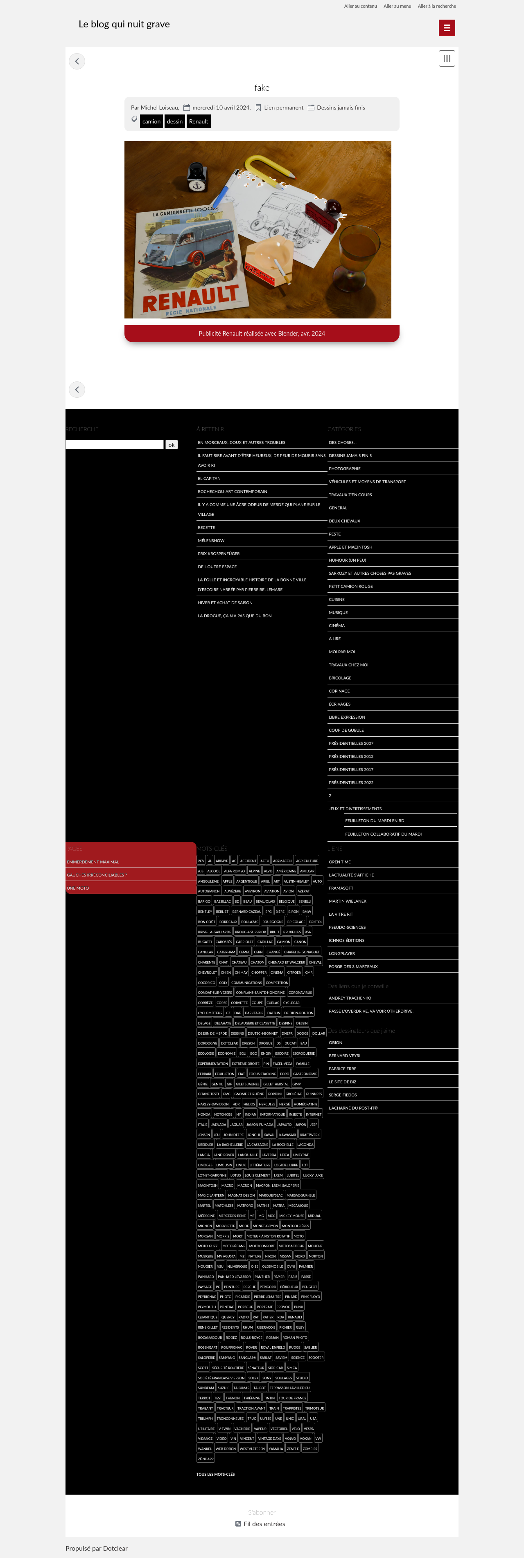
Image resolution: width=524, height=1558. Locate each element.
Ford (284, 1074)
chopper (259, 973)
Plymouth (207, 1307)
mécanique (298, 1206)
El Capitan (209, 478)
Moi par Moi (342, 652)
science (298, 1358)
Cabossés (224, 943)
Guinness (314, 1095)
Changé (273, 953)
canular (205, 953)
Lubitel (293, 1176)
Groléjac (294, 1095)
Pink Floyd (310, 1297)
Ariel (265, 882)
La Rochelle (283, 1145)
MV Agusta (226, 1257)
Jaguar (236, 1125)
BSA (308, 932)
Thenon (233, 1399)
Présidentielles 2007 (351, 743)
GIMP (296, 1084)
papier (279, 1277)
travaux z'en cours (350, 495)
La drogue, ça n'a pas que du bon (234, 616)
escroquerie (303, 1054)
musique (205, 1257)
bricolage (296, 922)
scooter (316, 1358)
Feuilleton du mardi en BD (374, 821)
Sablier (310, 1348)
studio (302, 1378)
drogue (266, 1044)
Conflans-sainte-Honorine (260, 993)
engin (266, 1054)
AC (234, 861)
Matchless (224, 1206)
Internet (313, 1115)
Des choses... (342, 442)
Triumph (205, 1419)
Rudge (294, 1348)
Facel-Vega (282, 1064)
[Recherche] (115, 446)
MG (261, 1216)
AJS (200, 871)
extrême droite (245, 1064)
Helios (249, 1105)
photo (226, 1297)
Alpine (254, 871)
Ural (302, 1419)
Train (274, 1409)
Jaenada (218, 1125)
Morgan (205, 1237)
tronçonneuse (230, 1419)
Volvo (290, 1439)
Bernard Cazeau (247, 912)
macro (227, 1186)
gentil (217, 1084)
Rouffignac (231, 1348)
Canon (300, 943)
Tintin (269, 1399)
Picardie (242, 1297)
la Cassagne (258, 1145)
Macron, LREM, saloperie (277, 1186)
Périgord (268, 1287)
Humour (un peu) (347, 560)
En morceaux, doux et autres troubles (241, 442)
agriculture (307, 861)
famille (302, 1064)
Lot (305, 1165)
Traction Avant (251, 1409)
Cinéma (337, 626)
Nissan (285, 1257)
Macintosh (208, 1186)
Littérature (260, 1165)
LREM (278, 1176)
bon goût (207, 922)
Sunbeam (206, 1389)
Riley (300, 1328)
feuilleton (224, 1074)
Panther (262, 1277)
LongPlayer (342, 953)
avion (288, 892)
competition (277, 983)
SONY (266, 1378)
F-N (266, 1064)
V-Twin (224, 1429)
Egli (242, 1054)
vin (233, 1439)
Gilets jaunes (247, 1084)
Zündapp (206, 1459)
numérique (237, 1267)
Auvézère (232, 892)
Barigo (204, 902)
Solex (253, 1378)
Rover (251, 1348)
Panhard (206, 1277)
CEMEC (244, 953)
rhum (248, 1328)
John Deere (234, 1135)
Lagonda (306, 1145)
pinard (291, 1297)
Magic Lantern (211, 1196)
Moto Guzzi (208, 1247)
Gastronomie (305, 1074)
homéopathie (306, 1105)
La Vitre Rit (341, 914)
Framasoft (341, 888)
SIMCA (292, 1368)
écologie (206, 1054)
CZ (228, 1013)
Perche (250, 1287)
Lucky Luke (313, 1176)
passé (306, 1277)
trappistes (292, 1409)
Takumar (241, 1389)
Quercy (228, 1317)
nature (254, 1257)
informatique (272, 1115)
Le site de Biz (342, 1082)
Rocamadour (210, 1338)
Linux (241, 1165)
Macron (244, 1186)
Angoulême (208, 882)
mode (244, 1226)
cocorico (206, 983)
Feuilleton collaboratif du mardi (383, 834)
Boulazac (249, 922)
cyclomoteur (210, 1013)
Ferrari (204, 1074)
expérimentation (213, 1064)
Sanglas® (247, 1358)
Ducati (290, 1044)
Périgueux (289, 1287)
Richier (285, 1328)
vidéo (222, 1439)
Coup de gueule (346, 730)
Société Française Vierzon (221, 1378)
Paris (293, 1277)
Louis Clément (257, 1176)
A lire (335, 639)
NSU (220, 1267)
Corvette (239, 1004)
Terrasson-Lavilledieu (289, 1389)
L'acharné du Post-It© (353, 1108)
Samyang (227, 1358)
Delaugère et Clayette (255, 1024)
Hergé (284, 1105)
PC (218, 1287)
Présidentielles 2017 (351, 770)
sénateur (256, 1368)
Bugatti (205, 943)
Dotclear (115, 1550)
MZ (241, 1257)
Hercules (267, 1105)
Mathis (263, 1206)
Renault (198, 121)
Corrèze (205, 1004)
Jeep (313, 1125)
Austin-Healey (296, 882)
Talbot (259, 1389)
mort (237, 1237)
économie (226, 1054)
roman (273, 1338)
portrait (265, 1307)
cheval (315, 963)
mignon (205, 1226)
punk (298, 1307)
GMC (226, 1095)
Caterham (226, 953)
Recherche (82, 430)
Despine (285, 1024)
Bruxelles (292, 932)
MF (252, 1216)
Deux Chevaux (344, 521)
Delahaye (223, 1024)
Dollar (318, 1034)
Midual (314, 1216)
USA (313, 1419)
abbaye (222, 861)
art (277, 882)
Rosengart (207, 1348)
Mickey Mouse (291, 1216)
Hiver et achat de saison (225, 603)
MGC (272, 1216)
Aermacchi (282, 861)
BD (237, 902)
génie (203, 1084)
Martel (204, 1206)
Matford (245, 1206)
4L (210, 861)
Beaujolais (265, 902)
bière (280, 912)
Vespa (309, 1429)
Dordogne (207, 1044)
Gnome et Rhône (249, 1095)
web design (226, 1450)
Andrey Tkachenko (350, 998)
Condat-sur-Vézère (215, 993)
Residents (230, 1328)
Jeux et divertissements (355, 809)
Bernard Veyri (344, 1056)
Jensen (204, 1135)
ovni (291, 1267)
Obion (335, 1043)
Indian (250, 1115)
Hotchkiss (223, 1115)
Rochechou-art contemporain (232, 492)
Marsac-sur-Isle (301, 1196)
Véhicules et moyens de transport (367, 482)
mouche (315, 1247)
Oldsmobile (272, 1267)
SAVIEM (281, 1358)
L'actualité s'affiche (351, 875)
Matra (279, 1206)
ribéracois (266, 1328)
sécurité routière (228, 1368)
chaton (257, 963)
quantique (208, 1317)
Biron (294, 912)
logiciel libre (286, 1165)
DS (278, 1044)
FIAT (241, 1074)
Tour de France (293, 1399)
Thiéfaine (252, 1399)
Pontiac (227, 1307)
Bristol (316, 922)
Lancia (204, 1156)
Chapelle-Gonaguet (302, 953)
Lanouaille (248, 1156)
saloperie (206, 1358)
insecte (295, 1115)
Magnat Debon (241, 1196)
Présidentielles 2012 (351, 756)
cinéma (277, 973)
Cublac (273, 1004)
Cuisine (336, 599)
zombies (310, 1450)
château (239, 963)
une (278, 1419)
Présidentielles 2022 (351, 783)
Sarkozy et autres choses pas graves (370, 573)
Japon (301, 1125)
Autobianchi (209, 892)
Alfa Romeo (234, 871)
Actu (264, 861)
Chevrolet (207, 973)
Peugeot (309, 1287)
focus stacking (262, 1074)
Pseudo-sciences (347, 927)
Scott (203, 1368)
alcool (213, 871)
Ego (253, 1054)
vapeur (260, 1429)
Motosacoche (291, 1247)
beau (247, 902)
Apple (228, 882)
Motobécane (233, 1247)
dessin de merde (212, 1034)
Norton (316, 1257)
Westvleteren (252, 1450)
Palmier (306, 1267)
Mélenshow (211, 541)
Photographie (344, 469)
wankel (205, 1450)
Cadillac (265, 943)
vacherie (242, 1429)
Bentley (205, 912)
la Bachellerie (230, 1145)
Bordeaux (228, 922)
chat (223, 963)
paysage (205, 1287)
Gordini (275, 1095)
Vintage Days (269, 1439)
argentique (246, 882)
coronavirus (300, 993)
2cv (201, 861)
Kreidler (205, 1145)
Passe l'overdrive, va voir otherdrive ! (371, 1011)
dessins (237, 1034)
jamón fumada (259, 1125)
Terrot (204, 1399)
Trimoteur (314, 1409)
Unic (290, 1419)
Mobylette (225, 1226)
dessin (175, 121)
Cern (258, 953)
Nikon (270, 1257)
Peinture (231, 1287)
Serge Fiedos (343, 1095)
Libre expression (347, 717)
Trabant (205, 1409)
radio (244, 1317)
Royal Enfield (273, 1348)
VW (318, 1439)
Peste (335, 534)
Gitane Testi (208, 1095)
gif (229, 1084)
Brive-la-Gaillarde (214, 932)
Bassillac (222, 902)
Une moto (78, 888)
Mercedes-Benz (232, 1216)
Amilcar (307, 871)
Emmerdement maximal (93, 862)
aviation (272, 892)
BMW (307, 912)
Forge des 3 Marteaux (353, 967)
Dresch (248, 1044)
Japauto (284, 1125)
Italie (203, 1125)
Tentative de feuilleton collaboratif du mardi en (77, 61)
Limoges (205, 1165)
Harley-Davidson (213, 1105)
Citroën (294, 973)
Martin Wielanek (347, 901)
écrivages (339, 704)
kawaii (269, 1135)
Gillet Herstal (275, 1084)
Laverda (269, 1156)
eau (303, 1044)
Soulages (284, 1378)
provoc (283, 1307)
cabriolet (244, 943)
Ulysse (265, 1419)
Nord (300, 1257)
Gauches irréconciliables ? (97, 875)
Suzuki (223, 1389)
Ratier (268, 1317)
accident (248, 861)
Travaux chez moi (348, 665)
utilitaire (206, 1429)
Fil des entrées (264, 1525)
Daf (238, 1013)
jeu (217, 1135)
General (338, 508)
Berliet (222, 912)
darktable (254, 1013)
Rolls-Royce (251, 1338)
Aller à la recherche (435, 6)
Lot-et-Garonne (212, 1176)
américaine (286, 871)
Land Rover (224, 1156)
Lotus (235, 1176)
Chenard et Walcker (286, 963)
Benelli (304, 902)
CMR (309, 973)
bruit (274, 932)
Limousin (224, 1165)
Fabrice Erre (342, 1069)
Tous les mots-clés (215, 1475)
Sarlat (265, 1358)
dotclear (229, 1044)
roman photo (294, 1338)
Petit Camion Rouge (351, 586)
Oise (254, 1267)
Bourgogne (272, 922)
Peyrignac (207, 1297)
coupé (257, 1004)
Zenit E (293, 1450)
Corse (222, 1004)
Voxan (306, 1439)
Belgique (287, 902)
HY (238, 1115)
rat (256, 1317)
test (218, 1399)
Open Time (339, 862)
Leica (284, 1156)
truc (252, 1419)
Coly (223, 983)
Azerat (303, 892)
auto (317, 882)
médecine (206, 1216)
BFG (268, 912)
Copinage (339, 691)
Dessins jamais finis (341, 107)
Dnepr (287, 1034)
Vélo (295, 1429)
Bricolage (340, 678)
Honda (204, 1115)
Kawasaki (287, 1135)
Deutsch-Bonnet (263, 1034)
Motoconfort (262, 1247)
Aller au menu (393, 6)
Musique (338, 613)
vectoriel (279, 1429)
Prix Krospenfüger (218, 554)
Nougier (205, 1267)
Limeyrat (301, 1156)
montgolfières (295, 1226)
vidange (205, 1439)
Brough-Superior (250, 932)
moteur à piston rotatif (267, 1237)
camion (151, 121)
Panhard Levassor (234, 1277)
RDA (281, 1317)
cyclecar (291, 1004)
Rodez (231, 1338)
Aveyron (252, 892)
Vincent (247, 1439)
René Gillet (208, 1328)
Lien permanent (283, 107)
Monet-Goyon (265, 1226)
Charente (206, 963)
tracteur (225, 1409)
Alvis (268, 871)
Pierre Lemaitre (267, 1297)
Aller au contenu (353, 6)
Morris (223, 1237)
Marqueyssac (271, 1196)
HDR (236, 1105)
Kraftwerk (310, 1135)
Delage (204, 1024)
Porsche (245, 1307)
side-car (275, 1368)
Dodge (302, 1034)
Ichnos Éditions (346, 940)
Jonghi (254, 1135)
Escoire (281, 1054)
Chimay (241, 973)
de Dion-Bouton (298, 1013)
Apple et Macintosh (350, 547)
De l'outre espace (217, 567)
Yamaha (276, 1450)
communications (246, 983)
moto (298, 1237)
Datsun (273, 1013)
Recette (206, 528)
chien (226, 973)
